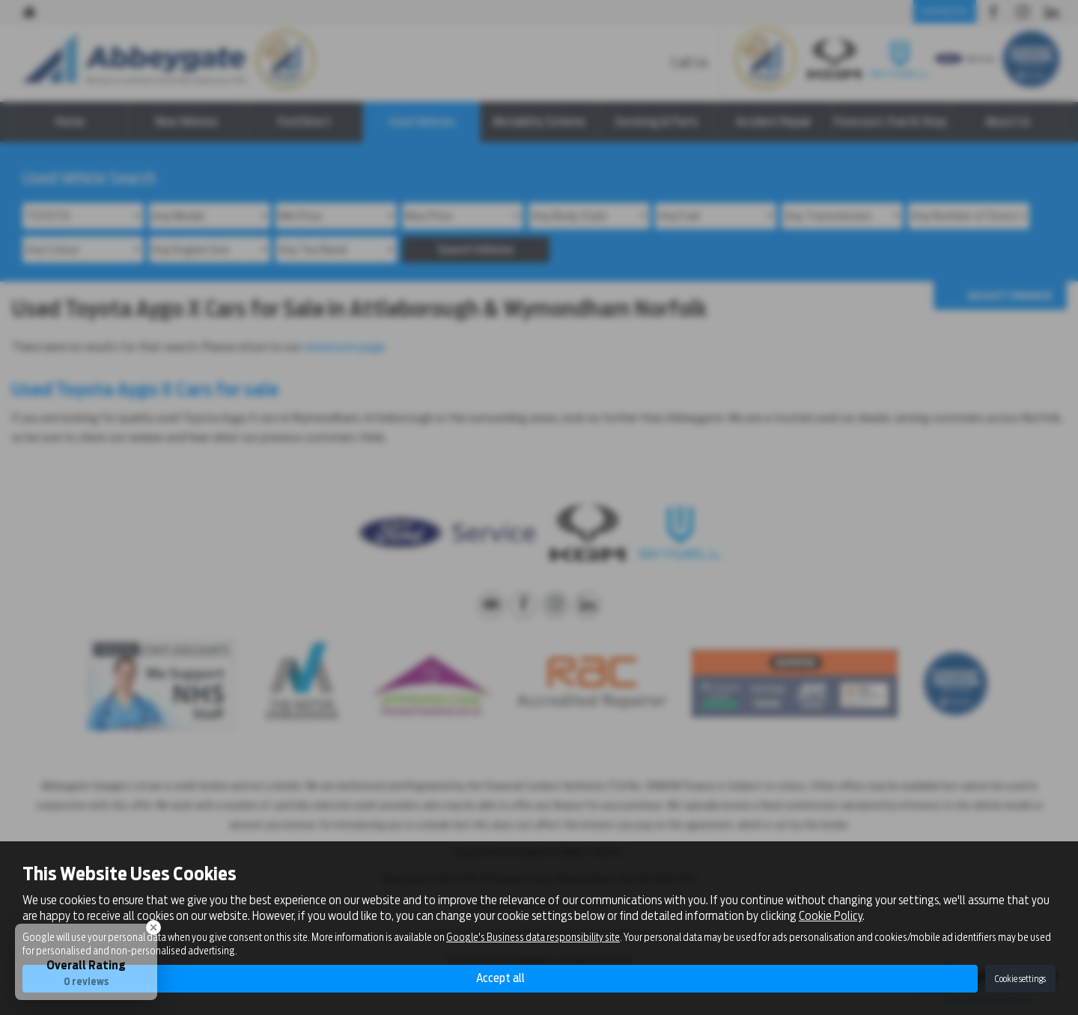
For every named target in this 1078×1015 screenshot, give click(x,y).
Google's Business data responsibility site (533, 937)
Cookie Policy (830, 915)
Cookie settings (1020, 978)
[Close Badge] (153, 927)
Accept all (500, 978)
